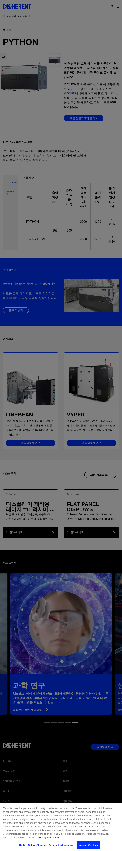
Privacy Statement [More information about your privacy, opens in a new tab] (48, 840)
